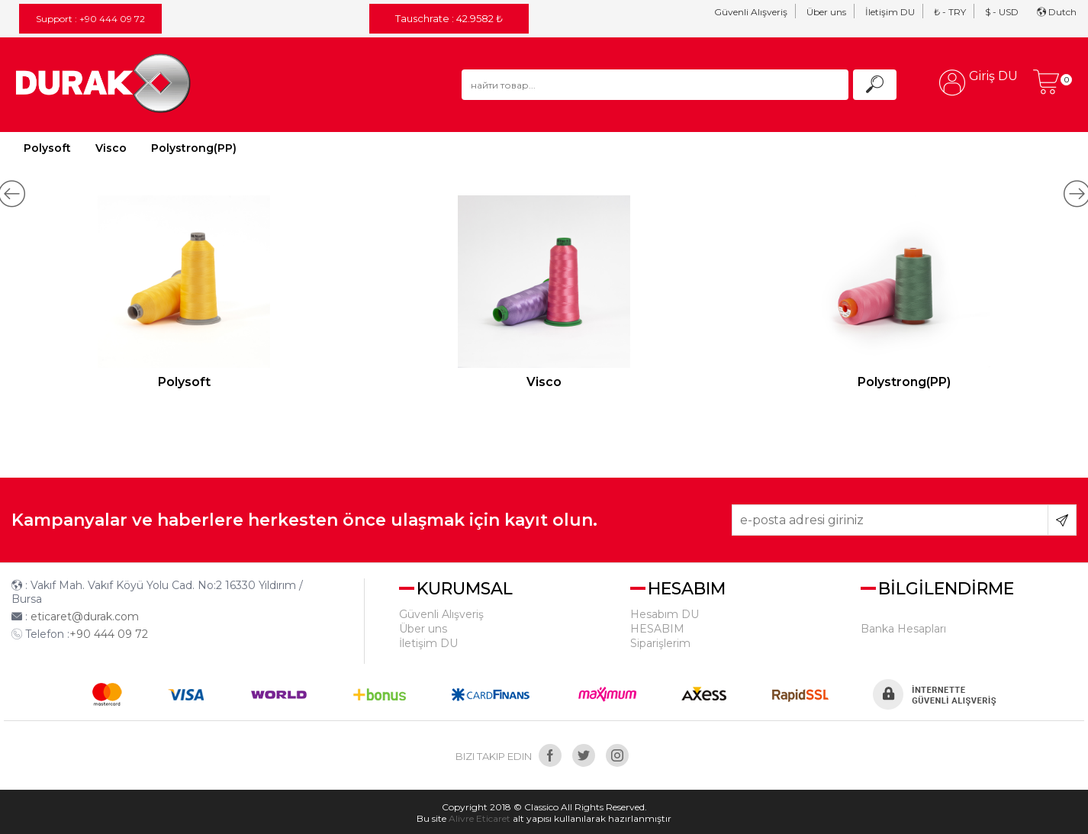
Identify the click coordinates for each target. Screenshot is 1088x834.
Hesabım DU (664, 614)
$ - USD (1002, 12)
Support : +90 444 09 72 (90, 18)
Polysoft (47, 148)
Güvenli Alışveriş (750, 12)
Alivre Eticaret (479, 818)
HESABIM (657, 629)
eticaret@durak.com (85, 616)
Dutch (1057, 12)
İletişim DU (890, 12)
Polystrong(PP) (194, 148)
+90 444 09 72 (108, 634)
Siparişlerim (660, 643)
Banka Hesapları (903, 629)
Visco (111, 148)
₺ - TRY (950, 12)
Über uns (826, 12)
